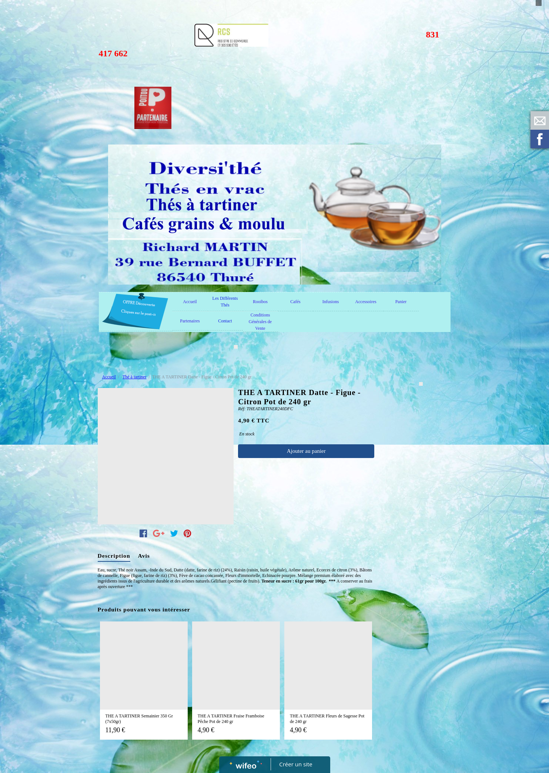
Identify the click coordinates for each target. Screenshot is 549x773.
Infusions (330, 301)
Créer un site (295, 764)
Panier (401, 301)
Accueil (190, 301)
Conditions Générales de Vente (260, 321)
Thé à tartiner (135, 376)
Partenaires (190, 321)
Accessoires (365, 301)
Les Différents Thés (225, 302)
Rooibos (260, 301)
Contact (225, 321)
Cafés (295, 301)
